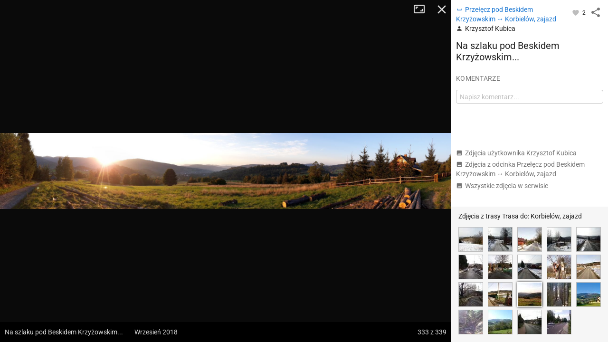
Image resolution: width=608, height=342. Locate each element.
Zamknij (441, 9)
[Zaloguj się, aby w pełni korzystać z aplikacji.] (576, 12)
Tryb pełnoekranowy (422, 9)
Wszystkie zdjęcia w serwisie (502, 186)
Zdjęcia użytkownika (516, 153)
